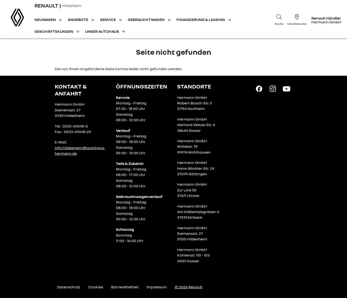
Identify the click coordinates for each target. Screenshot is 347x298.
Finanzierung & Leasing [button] (201, 19)
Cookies (95, 286)
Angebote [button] (78, 19)
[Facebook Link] (259, 88)
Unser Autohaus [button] (102, 31)
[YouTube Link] (286, 88)
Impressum (157, 286)
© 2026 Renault (188, 286)
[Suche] (279, 19)
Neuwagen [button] (45, 19)
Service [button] (108, 19)
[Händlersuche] (297, 19)
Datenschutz (68, 286)
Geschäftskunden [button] (54, 31)
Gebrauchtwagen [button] (146, 19)
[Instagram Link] (273, 88)
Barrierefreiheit (125, 286)
